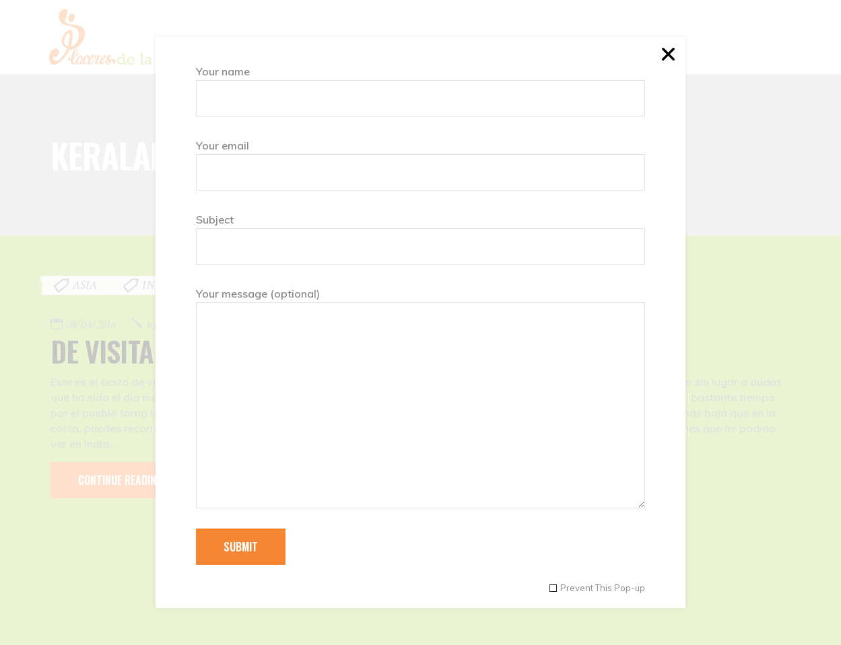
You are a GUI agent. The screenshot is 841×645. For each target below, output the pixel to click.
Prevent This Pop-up (602, 588)
